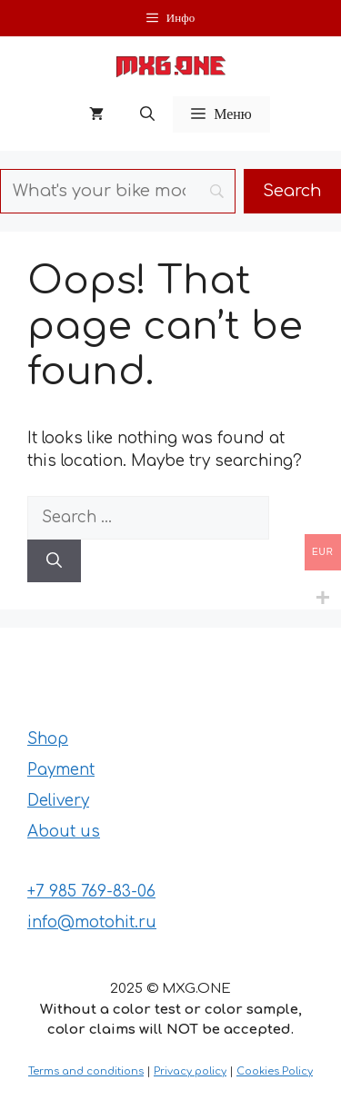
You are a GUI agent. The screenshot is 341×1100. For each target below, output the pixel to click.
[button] (147, 114)
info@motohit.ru (91, 922)
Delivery (58, 800)
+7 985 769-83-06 (91, 891)
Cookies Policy (274, 1071)
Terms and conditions (86, 1071)
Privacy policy (190, 1071)
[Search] (54, 561)
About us (63, 831)
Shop (47, 739)
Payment (61, 769)
